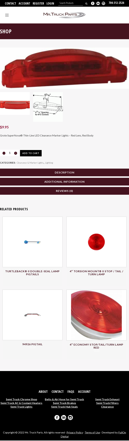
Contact (10, 3)
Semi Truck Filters (107, 403)
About (43, 392)
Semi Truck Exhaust (107, 399)
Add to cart (30, 153)
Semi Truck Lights (21, 407)
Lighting (49, 162)
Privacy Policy (75, 432)
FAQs (71, 392)
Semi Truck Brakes (64, 403)
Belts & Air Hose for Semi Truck (64, 399)
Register (38, 3)
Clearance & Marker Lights (30, 162)
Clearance (107, 407)
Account (24, 3)
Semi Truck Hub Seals (64, 407)
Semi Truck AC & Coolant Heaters (21, 403)
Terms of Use (92, 432)
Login (50, 3)
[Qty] (10, 153)
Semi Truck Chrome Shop (21, 399)
